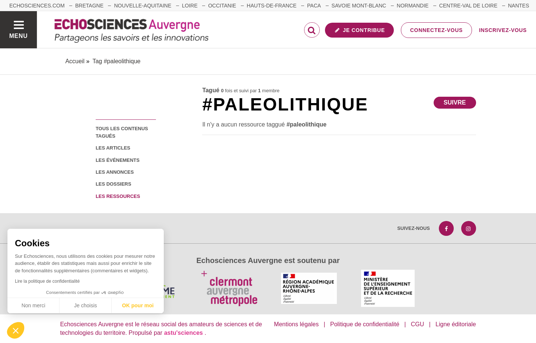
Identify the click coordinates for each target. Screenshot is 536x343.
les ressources (118, 196)
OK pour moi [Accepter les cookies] (138, 305)
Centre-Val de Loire (468, 6)
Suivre (455, 102)
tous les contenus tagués (122, 132)
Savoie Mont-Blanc (359, 6)
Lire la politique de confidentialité (47, 281)
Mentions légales (296, 324)
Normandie (413, 6)
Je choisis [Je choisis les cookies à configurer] (85, 305)
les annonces (115, 172)
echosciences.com (37, 6)
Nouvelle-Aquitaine (142, 6)
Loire (190, 6)
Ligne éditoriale (456, 324)
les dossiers (113, 184)
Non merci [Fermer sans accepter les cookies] (33, 305)
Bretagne (89, 6)
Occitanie (222, 6)
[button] (16, 330)
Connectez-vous (436, 30)
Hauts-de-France (272, 6)
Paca (314, 6)
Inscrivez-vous (503, 30)
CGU (417, 324)
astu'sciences (184, 333)
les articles (113, 148)
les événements (118, 160)
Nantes (518, 6)
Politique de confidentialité (364, 324)
